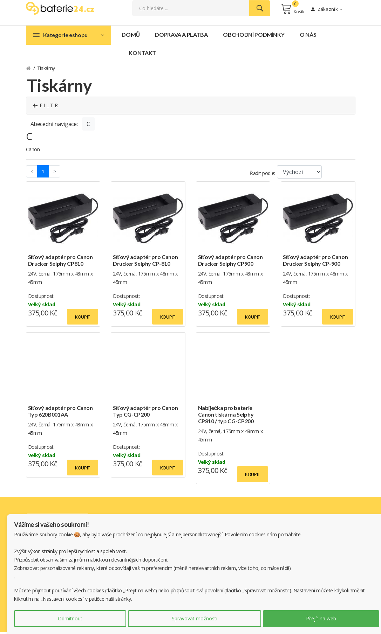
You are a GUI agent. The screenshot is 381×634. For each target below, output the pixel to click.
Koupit (82, 318)
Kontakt (142, 54)
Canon (33, 151)
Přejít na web (321, 618)
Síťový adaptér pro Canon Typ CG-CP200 (145, 412)
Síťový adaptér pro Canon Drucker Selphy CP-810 (145, 262)
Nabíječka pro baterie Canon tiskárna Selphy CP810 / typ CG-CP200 (226, 416)
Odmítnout (70, 618)
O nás (308, 36)
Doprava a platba (181, 36)
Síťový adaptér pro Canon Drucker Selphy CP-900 (315, 262)
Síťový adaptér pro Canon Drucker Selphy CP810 (60, 262)
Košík (292, 10)
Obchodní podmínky (253, 36)
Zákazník (326, 10)
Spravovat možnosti (194, 618)
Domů (131, 36)
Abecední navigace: (54, 126)
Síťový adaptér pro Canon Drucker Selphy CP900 (230, 262)
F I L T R (45, 107)
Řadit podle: (262, 175)
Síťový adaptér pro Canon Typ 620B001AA (60, 412)
